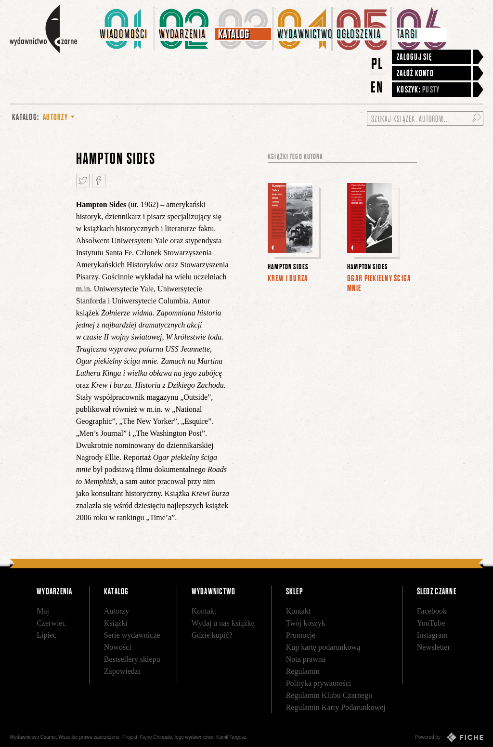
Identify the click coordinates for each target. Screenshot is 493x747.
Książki (116, 623)
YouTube (431, 623)
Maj (43, 611)
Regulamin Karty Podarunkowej (336, 707)
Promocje (300, 635)
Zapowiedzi (122, 671)
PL (377, 63)
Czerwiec (51, 623)
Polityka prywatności (318, 683)
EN (377, 87)
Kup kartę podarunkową (323, 647)
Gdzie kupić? (212, 635)
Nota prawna (305, 659)
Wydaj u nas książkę (223, 623)
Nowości (117, 647)
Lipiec (46, 635)
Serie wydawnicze (132, 635)
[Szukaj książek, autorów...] (425, 118)
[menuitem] (125, 29)
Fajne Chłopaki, (156, 737)
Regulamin (303, 671)
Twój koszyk (305, 623)
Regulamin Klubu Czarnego (329, 695)
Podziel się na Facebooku (98, 180)
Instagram (432, 635)
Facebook (432, 611)
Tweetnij (83, 180)
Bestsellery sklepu (132, 659)
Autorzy (116, 611)
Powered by (449, 737)
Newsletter (433, 647)
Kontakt (204, 611)
